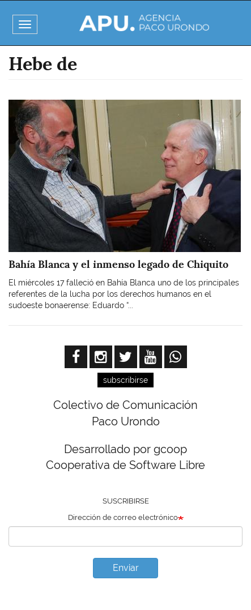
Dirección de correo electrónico (123, 517)
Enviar (126, 567)
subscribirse (125, 380)
